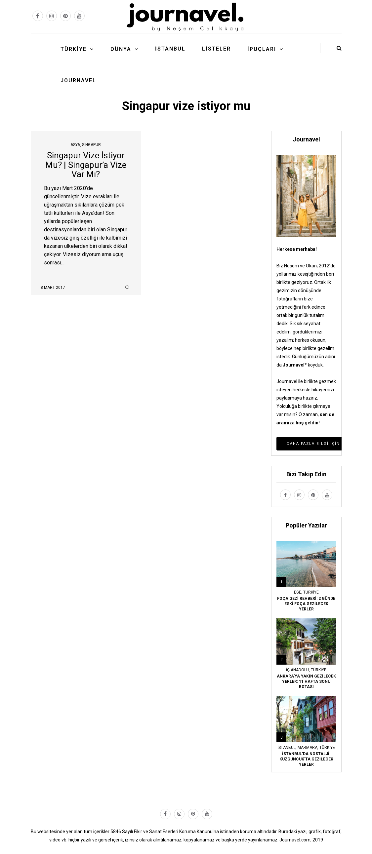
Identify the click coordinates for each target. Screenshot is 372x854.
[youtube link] (79, 16)
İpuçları (261, 49)
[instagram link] (51, 16)
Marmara (307, 748)
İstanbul (170, 49)
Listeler (216, 49)
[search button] (339, 48)
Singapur (91, 145)
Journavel (78, 80)
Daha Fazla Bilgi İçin (313, 444)
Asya (75, 145)
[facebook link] (37, 16)
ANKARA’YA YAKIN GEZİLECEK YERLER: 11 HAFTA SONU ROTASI (306, 681)
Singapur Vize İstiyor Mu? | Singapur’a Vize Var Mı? (85, 164)
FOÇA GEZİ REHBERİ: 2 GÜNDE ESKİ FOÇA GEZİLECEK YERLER (306, 603)
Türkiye (74, 49)
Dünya (120, 49)
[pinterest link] (65, 16)
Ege (297, 592)
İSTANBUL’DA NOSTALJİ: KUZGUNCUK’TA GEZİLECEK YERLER (306, 759)
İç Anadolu (297, 670)
